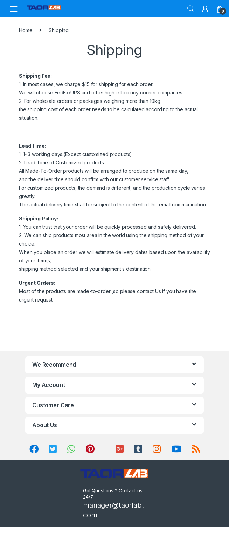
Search (190, 9)
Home (25, 30)
